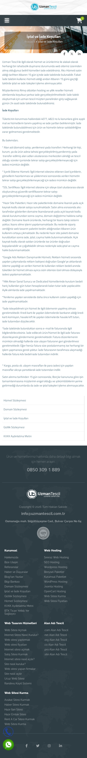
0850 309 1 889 (43, 469)
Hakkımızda (11, 557)
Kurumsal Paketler (55, 576)
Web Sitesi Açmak (15, 629)
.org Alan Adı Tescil (55, 639)
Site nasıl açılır (13, 673)
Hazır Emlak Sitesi (15, 714)
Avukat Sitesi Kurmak (17, 699)
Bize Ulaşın (11, 562)
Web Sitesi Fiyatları (55, 600)
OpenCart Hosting (55, 591)
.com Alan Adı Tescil (56, 629)
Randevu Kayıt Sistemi (17, 683)
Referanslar (11, 566)
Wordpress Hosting (55, 566)
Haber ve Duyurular (16, 571)
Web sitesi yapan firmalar (20, 668)
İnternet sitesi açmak (16, 649)
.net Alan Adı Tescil (55, 634)
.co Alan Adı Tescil (55, 644)
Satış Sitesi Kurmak (16, 654)
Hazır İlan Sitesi (13, 709)
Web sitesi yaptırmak (17, 639)
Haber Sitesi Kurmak (16, 704)
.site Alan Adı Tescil (55, 654)
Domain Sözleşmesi (16, 586)
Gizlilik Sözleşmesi (15, 596)
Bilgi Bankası (12, 581)
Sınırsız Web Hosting (56, 557)
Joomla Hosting (53, 586)
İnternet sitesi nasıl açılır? (19, 659)
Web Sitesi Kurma (55, 596)
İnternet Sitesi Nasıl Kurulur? (21, 634)
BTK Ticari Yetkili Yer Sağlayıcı (16, 612)
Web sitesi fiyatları (15, 644)
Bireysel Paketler (54, 571)
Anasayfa (29, 41)
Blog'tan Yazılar (13, 576)
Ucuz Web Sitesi (14, 678)
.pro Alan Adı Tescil (55, 649)
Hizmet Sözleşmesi (15, 600)
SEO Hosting (51, 562)
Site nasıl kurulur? (15, 663)
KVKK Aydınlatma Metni (18, 605)
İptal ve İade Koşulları (17, 591)
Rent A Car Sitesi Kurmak (19, 719)
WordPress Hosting (55, 581)
